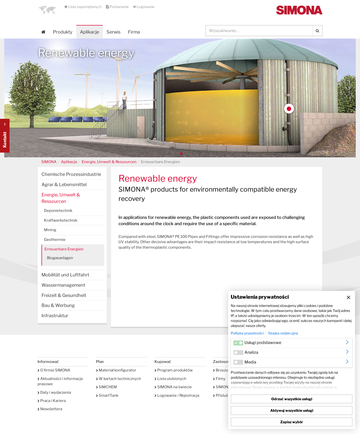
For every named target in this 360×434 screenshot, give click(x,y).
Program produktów (173, 370)
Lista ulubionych (170, 378)
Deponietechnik (58, 210)
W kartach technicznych (118, 378)
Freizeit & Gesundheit (64, 295)
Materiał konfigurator (116, 370)
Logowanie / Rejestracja (176, 395)
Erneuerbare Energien (64, 249)
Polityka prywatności (247, 333)
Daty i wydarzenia (54, 392)
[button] (48, 10)
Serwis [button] (113, 32)
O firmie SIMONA (54, 370)
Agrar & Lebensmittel (64, 184)
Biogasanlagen (60, 258)
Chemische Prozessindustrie (71, 174)
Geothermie (55, 239)
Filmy (219, 378)
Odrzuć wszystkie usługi (291, 399)
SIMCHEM (106, 387)
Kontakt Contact (5, 136)
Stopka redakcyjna (283, 333)
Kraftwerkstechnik (60, 220)
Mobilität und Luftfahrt (65, 274)
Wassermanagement (63, 285)
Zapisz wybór (291, 422)
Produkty (62, 32)
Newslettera (50, 409)
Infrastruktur (55, 315)
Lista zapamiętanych (83, 7)
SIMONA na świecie (173, 387)
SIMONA (48, 162)
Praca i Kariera (52, 400)
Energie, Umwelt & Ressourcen (109, 162)
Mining (50, 230)
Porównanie (118, 7)
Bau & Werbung (58, 305)
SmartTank (107, 395)
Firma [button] (134, 32)
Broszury (222, 370)
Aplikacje (89, 32)
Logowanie (143, 7)
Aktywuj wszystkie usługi (291, 410)
